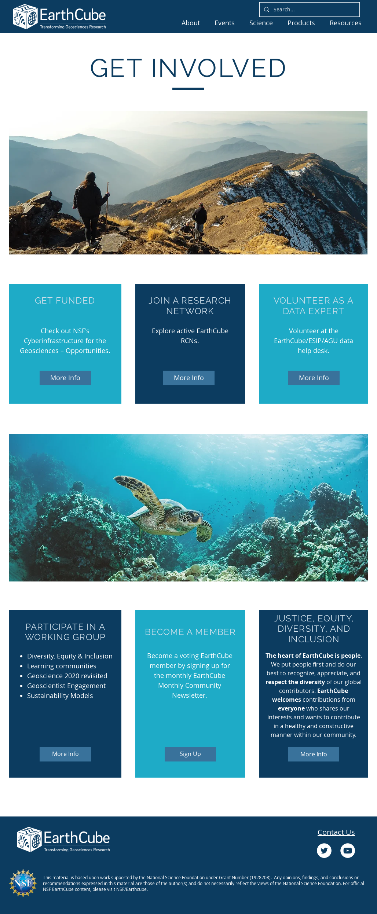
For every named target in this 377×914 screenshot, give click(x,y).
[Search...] (309, 9)
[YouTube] (347, 850)
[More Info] (65, 378)
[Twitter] (324, 850)
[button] (190, 22)
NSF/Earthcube (131, 889)
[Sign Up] (190, 754)
